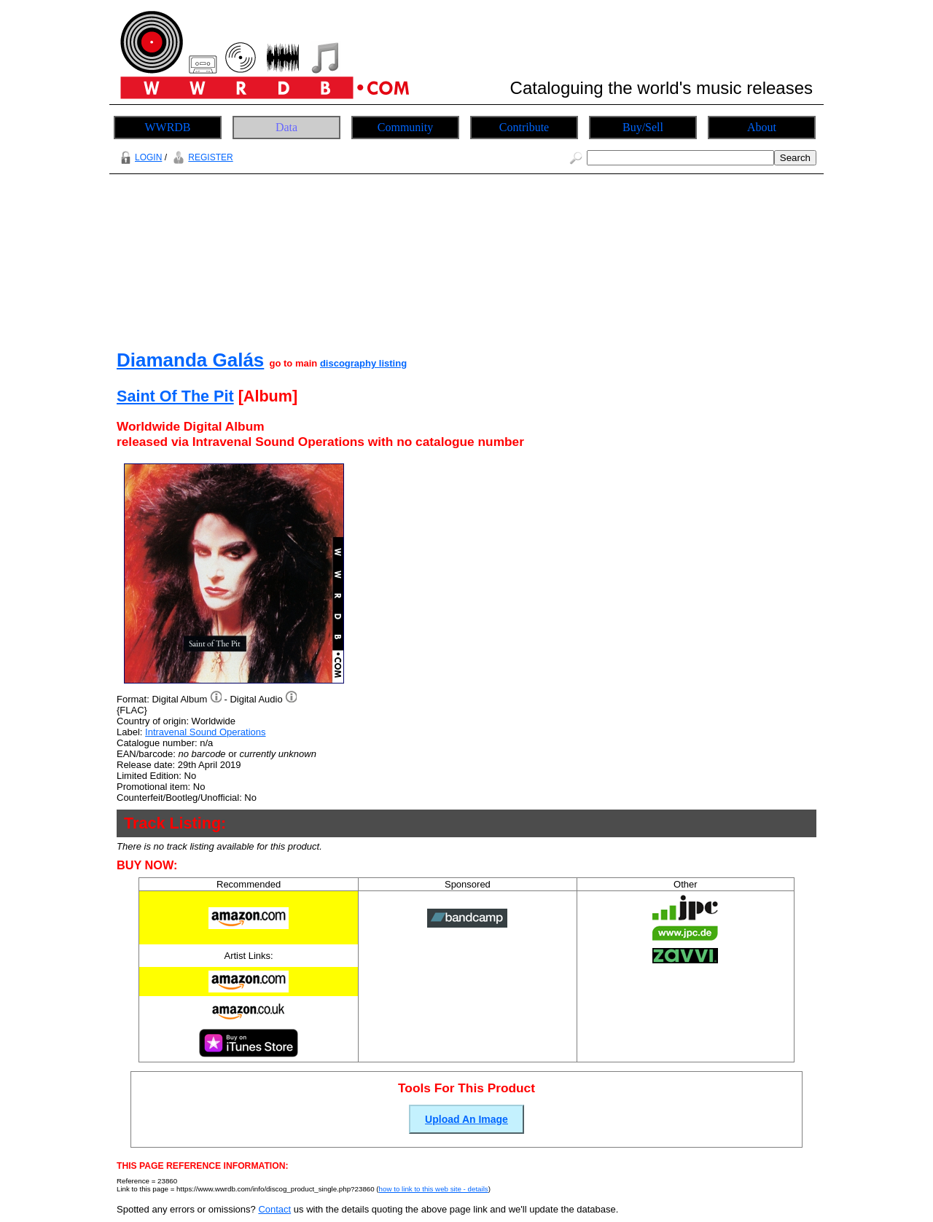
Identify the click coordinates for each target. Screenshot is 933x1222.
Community (405, 127)
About (761, 127)
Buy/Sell (642, 127)
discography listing (363, 363)
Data (286, 127)
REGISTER (201, 157)
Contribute (524, 127)
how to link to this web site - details (433, 1189)
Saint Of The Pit (175, 396)
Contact (274, 1209)
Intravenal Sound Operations (205, 731)
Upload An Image (466, 1119)
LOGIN (139, 157)
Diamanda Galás (190, 360)
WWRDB (167, 127)
